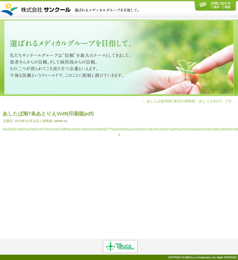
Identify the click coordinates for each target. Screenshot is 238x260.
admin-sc (61, 121)
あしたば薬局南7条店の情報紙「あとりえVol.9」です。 (188, 101)
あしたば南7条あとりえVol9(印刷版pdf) (48, 113)
